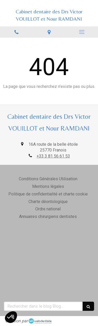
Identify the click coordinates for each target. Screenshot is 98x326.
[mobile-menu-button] (81, 32)
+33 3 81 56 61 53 (53, 156)
